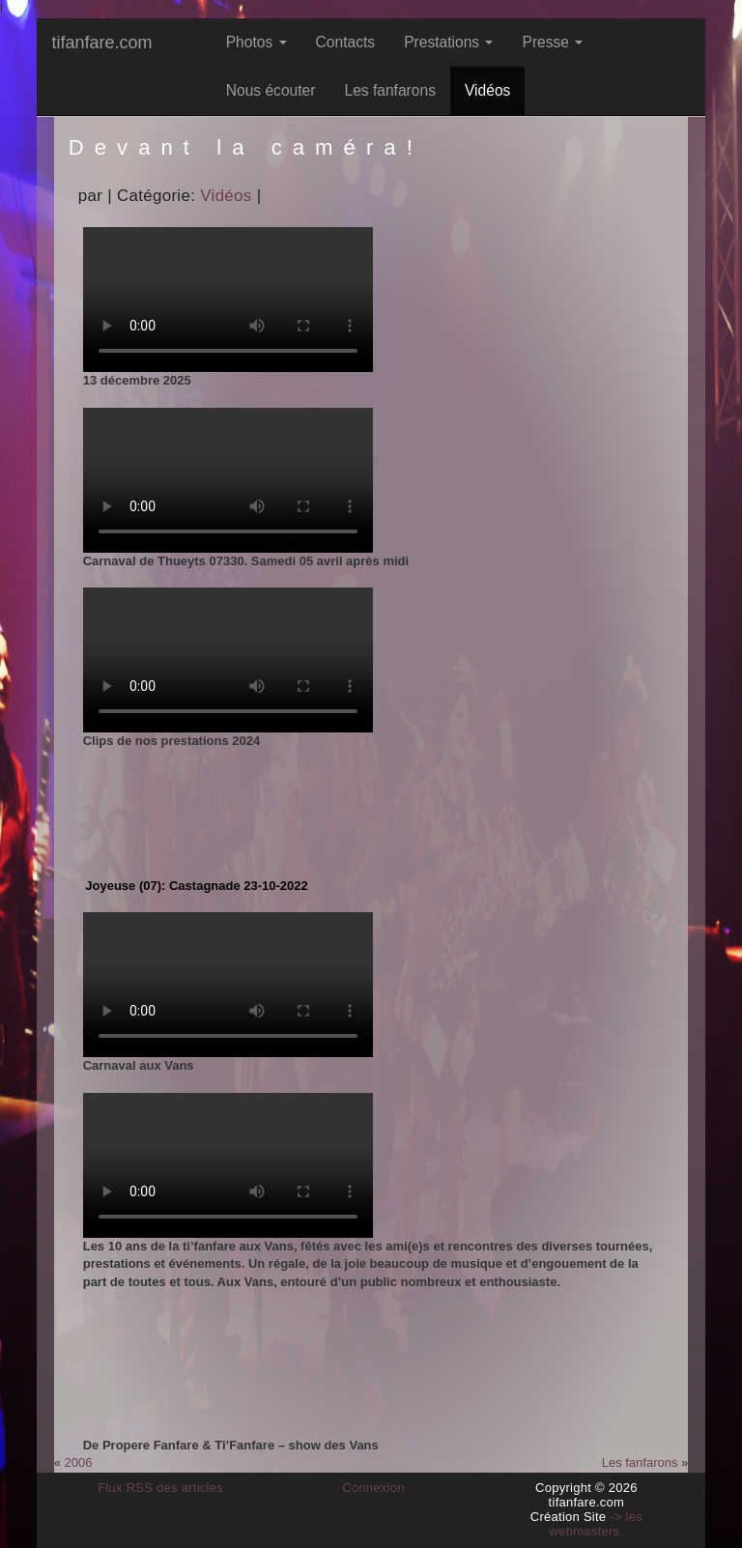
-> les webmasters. (596, 1523)
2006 (79, 1462)
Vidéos (487, 90)
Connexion (373, 1487)
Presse (552, 42)
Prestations (448, 42)
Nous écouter (271, 90)
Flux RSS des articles (160, 1487)
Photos (256, 42)
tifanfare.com (101, 42)
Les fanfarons (390, 90)
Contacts (346, 42)
